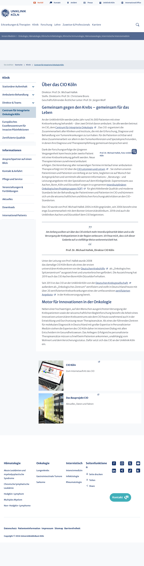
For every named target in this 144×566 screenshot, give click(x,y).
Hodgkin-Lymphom (14, 517)
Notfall (40, 3)
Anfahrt (74, 3)
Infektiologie (72, 499)
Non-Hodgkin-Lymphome (17, 529)
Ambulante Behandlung (15, 94)
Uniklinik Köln (109, 3)
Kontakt (57, 3)
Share (92, 509)
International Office (133, 3)
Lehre (57, 24)
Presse (90, 3)
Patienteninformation (29, 552)
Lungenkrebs (42, 494)
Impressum (47, 552)
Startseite (18, 65)
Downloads (8, 207)
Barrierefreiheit (72, 552)
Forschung (46, 24)
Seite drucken (96, 497)
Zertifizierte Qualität (13, 137)
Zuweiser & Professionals (76, 24)
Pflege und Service (12, 179)
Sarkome (40, 505)
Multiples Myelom (13, 523)
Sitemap (59, 552)
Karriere (96, 24)
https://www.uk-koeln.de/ (14, 13)
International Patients (14, 215)
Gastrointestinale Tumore (49, 499)
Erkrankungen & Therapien (15, 24)
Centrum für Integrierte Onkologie (74, 131)
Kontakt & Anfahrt (12, 171)
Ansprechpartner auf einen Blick (17, 161)
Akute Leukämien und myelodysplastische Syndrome (15, 498)
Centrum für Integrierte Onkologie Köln (16, 112)
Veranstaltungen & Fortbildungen (12, 189)
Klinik (35, 24)
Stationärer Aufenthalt (14, 86)
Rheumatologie (74, 505)
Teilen (92, 503)
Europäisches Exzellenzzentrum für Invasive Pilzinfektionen (15, 125)
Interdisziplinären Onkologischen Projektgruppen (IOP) (87, 200)
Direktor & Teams (11, 102)
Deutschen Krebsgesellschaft (112, 306)
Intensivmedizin (74, 494)
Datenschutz (10, 552)
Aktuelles (7, 199)
